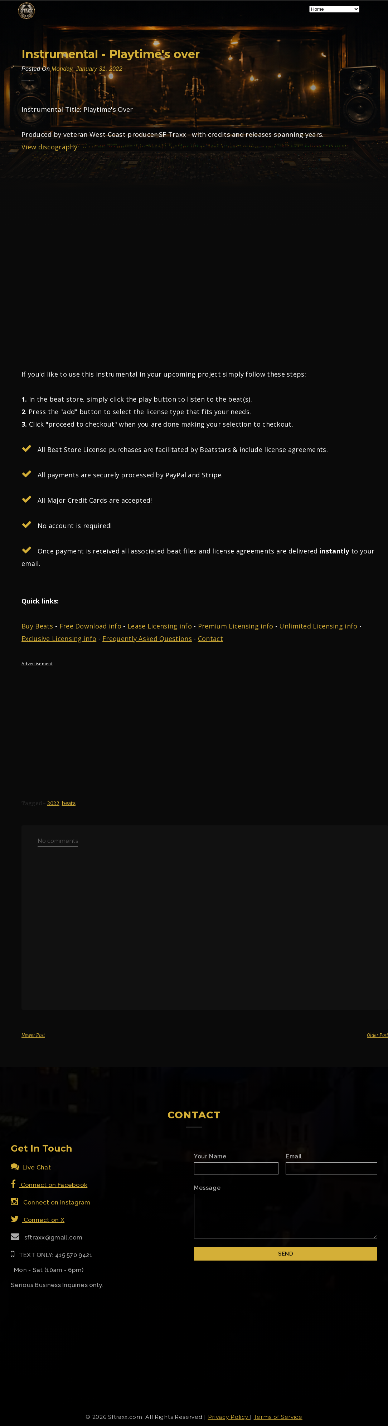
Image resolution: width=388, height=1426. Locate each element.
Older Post (377, 1035)
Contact (210, 638)
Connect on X (37, 1219)
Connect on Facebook (49, 1184)
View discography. (50, 147)
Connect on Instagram (51, 1202)
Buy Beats (37, 626)
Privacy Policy (229, 1416)
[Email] (331, 1168)
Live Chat (31, 1167)
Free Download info (90, 626)
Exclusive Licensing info (58, 638)
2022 (53, 803)
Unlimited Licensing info (318, 626)
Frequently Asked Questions (147, 638)
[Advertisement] (194, 722)
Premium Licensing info (235, 626)
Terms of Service (278, 1416)
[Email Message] (285, 1216)
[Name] (236, 1168)
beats (69, 803)
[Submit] (285, 1254)
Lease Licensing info (159, 626)
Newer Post (33, 1035)
